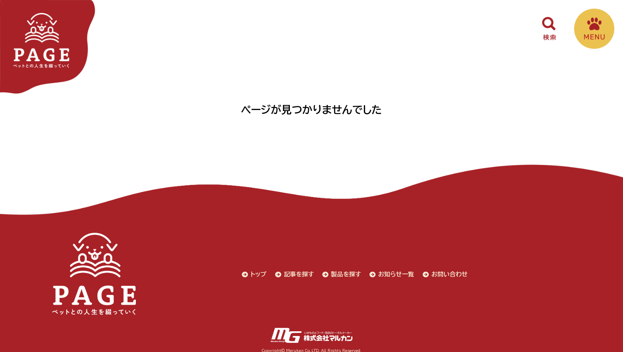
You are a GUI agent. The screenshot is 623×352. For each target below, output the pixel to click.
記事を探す (299, 271)
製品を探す (347, 271)
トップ (259, 271)
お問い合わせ (451, 271)
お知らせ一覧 (397, 271)
